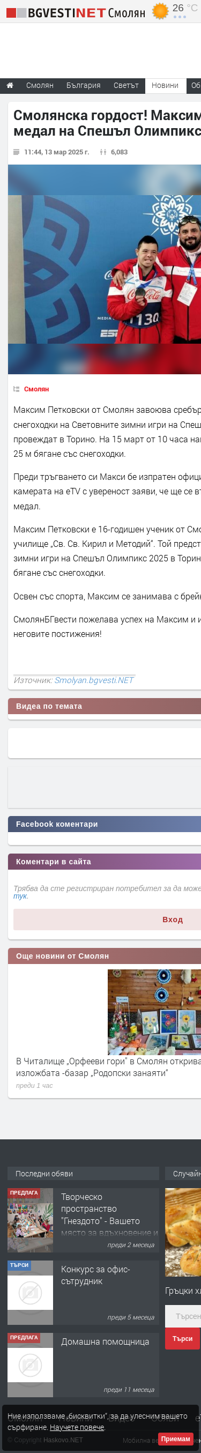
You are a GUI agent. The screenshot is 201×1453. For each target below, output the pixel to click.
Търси (182, 1339)
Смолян (36, 389)
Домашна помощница (105, 1341)
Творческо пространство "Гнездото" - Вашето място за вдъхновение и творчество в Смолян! (109, 1220)
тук (20, 896)
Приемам (175, 1439)
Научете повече (77, 1427)
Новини (165, 85)
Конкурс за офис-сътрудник (95, 1274)
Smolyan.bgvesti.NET (93, 679)
